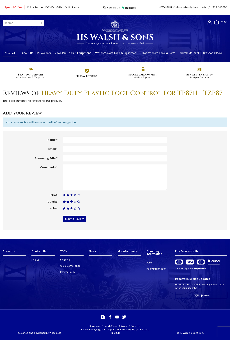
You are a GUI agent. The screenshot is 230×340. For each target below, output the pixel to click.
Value (54, 208)
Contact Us (38, 251)
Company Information (154, 252)
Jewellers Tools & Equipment (73, 53)
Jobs (149, 262)
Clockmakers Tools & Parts (158, 53)
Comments (48, 167)
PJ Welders (44, 53)
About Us (27, 53)
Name (51, 140)
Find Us (35, 259)
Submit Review (74, 219)
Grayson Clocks (212, 53)
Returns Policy (67, 272)
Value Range (35, 7)
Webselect (55, 332)
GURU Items (72, 7)
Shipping (65, 259)
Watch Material (189, 53)
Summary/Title (45, 158)
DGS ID (49, 7)
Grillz (59, 7)
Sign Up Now (201, 295)
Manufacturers (127, 251)
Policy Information (156, 268)
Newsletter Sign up (199, 74)
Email (52, 149)
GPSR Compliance (70, 265)
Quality (52, 201)
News (92, 251)
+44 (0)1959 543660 (214, 7)
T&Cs (63, 251)
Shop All (10, 53)
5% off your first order (199, 77)
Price (54, 195)
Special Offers (13, 7)
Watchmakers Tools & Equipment (116, 53)
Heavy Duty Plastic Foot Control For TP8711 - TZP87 (132, 93)
